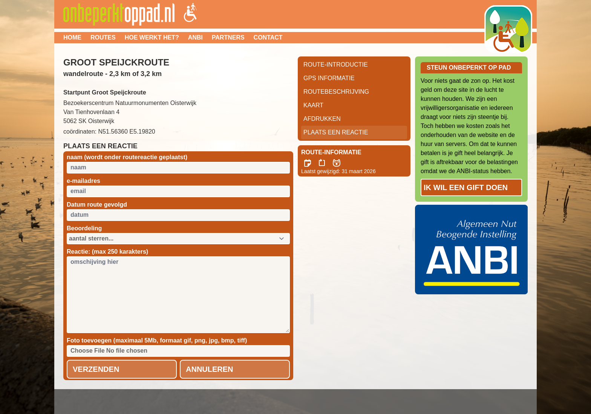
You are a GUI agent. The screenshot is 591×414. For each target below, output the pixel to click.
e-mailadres (83, 181)
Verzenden (96, 369)
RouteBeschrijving (336, 91)
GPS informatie (329, 78)
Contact (268, 37)
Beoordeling (84, 228)
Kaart (313, 105)
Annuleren (209, 369)
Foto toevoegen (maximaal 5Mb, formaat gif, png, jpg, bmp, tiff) (157, 340)
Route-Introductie (335, 64)
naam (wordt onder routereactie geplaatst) (127, 157)
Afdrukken (322, 119)
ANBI (195, 37)
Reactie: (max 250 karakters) (107, 251)
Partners (228, 37)
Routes (103, 37)
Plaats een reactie (335, 132)
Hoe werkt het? (152, 37)
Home (72, 37)
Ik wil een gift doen (466, 187)
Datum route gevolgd (97, 204)
